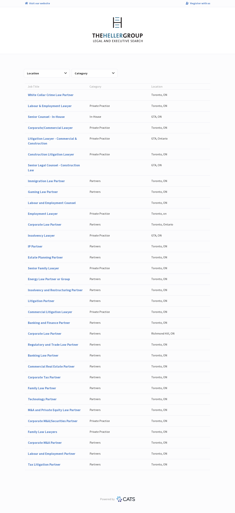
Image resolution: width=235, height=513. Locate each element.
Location (47, 73)
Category (95, 73)
